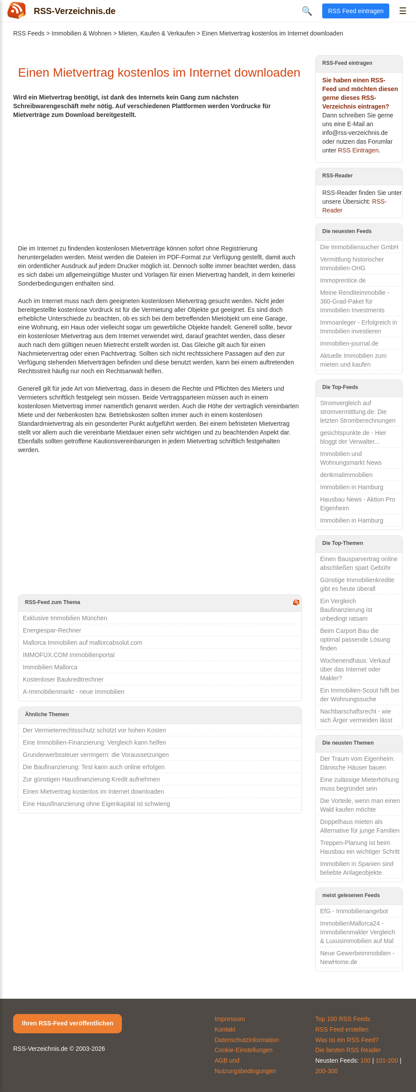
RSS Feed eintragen (356, 10)
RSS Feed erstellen (341, 1029)
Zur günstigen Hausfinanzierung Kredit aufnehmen (91, 779)
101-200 (387, 1060)
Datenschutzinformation (247, 1039)
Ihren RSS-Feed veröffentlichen (67, 1023)
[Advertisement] (160, 180)
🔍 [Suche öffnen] (307, 11)
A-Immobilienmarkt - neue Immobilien (73, 691)
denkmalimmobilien (346, 474)
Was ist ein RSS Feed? (346, 1039)
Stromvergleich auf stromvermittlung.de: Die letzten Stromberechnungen (357, 411)
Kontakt (225, 1029)
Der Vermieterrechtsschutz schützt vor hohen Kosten (94, 730)
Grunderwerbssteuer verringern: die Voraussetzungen (96, 754)
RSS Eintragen (358, 150)
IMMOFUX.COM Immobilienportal (68, 654)
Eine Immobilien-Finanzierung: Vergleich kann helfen (94, 742)
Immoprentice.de (343, 280)
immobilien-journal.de (349, 343)
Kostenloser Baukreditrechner (63, 679)
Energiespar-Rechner (52, 630)
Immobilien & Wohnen (82, 33)
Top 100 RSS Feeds (342, 1018)
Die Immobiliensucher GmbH (359, 247)
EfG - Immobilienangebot (354, 911)
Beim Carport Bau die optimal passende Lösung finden (355, 639)
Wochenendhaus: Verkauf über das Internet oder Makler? (355, 669)
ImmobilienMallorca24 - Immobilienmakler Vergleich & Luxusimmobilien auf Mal (357, 932)
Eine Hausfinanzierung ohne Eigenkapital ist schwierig (96, 803)
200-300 (326, 1070)
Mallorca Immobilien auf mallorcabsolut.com (82, 642)
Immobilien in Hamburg (351, 487)
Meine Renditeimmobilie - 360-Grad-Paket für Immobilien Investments (354, 301)
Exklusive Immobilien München (65, 618)
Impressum (230, 1018)
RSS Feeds (29, 33)
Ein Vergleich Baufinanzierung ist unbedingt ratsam (346, 609)
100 (365, 1060)
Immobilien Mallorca (50, 667)
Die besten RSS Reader (347, 1049)
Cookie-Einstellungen (244, 1049)
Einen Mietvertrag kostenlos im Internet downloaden (93, 791)
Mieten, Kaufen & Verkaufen (156, 33)
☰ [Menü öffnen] (403, 11)
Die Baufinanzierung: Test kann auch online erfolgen (94, 766)
